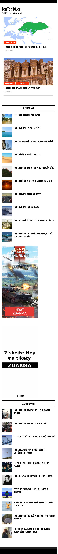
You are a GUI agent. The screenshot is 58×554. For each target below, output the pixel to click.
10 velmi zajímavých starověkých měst (22, 88)
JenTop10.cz (11, 9)
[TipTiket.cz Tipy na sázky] (20, 396)
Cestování (9, 83)
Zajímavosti (10, 42)
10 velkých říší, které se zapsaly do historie (25, 47)
